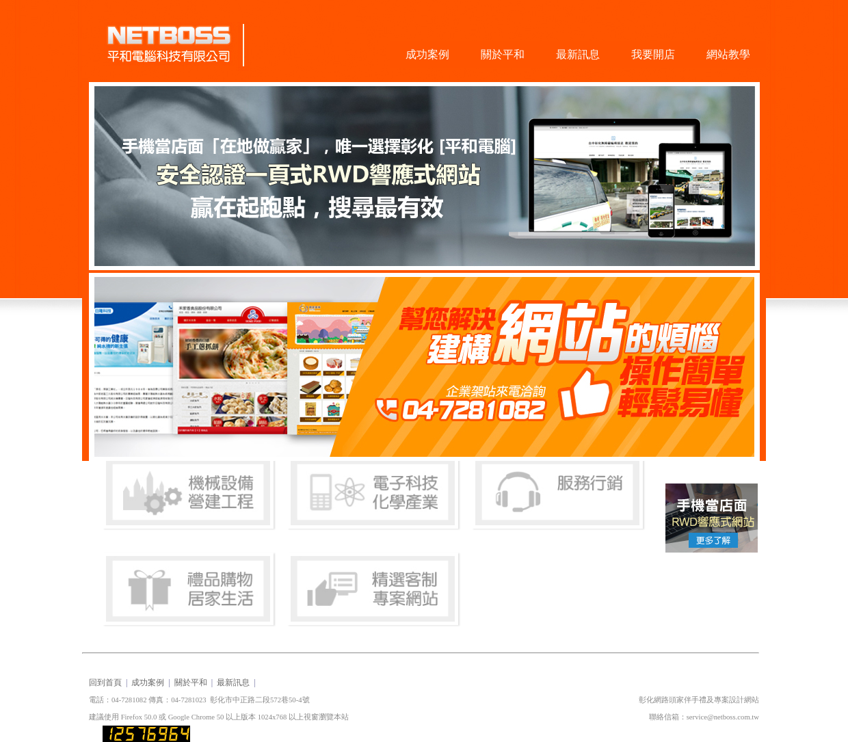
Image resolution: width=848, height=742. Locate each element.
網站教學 (728, 54)
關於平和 (503, 54)
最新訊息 (578, 54)
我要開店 (653, 54)
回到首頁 (105, 682)
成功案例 (427, 54)
